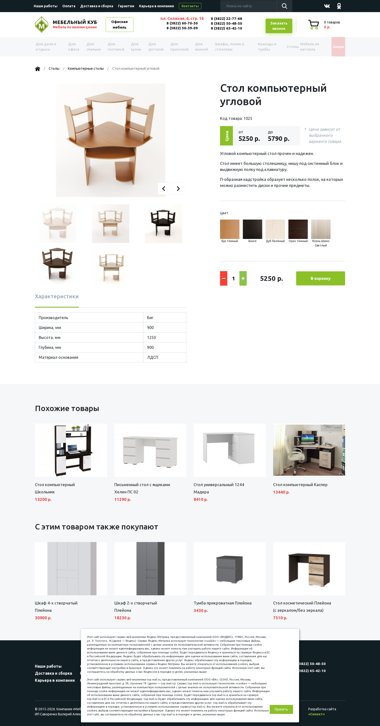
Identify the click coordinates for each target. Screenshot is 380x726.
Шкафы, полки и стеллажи (227, 47)
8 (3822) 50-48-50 (226, 23)
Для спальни (93, 47)
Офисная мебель (119, 24)
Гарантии (126, 6)
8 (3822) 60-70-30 (182, 23)
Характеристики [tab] (57, 296)
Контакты (190, 6)
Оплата (68, 6)
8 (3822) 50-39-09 (182, 28)
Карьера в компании (156, 6)
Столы (284, 47)
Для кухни (135, 47)
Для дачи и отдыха (48, 47)
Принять (281, 709)
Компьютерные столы (86, 68)
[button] (164, 189)
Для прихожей (178, 47)
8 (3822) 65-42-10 (226, 28)
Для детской (155, 47)
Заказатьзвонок (279, 26)
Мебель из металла (305, 47)
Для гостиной (115, 47)
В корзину (321, 278)
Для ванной (199, 47)
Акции (334, 47)
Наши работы (45, 6)
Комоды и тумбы (260, 47)
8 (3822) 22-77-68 (226, 18)
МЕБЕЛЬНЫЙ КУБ (75, 24)
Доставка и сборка (96, 6)
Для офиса (73, 47)
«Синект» (316, 714)
